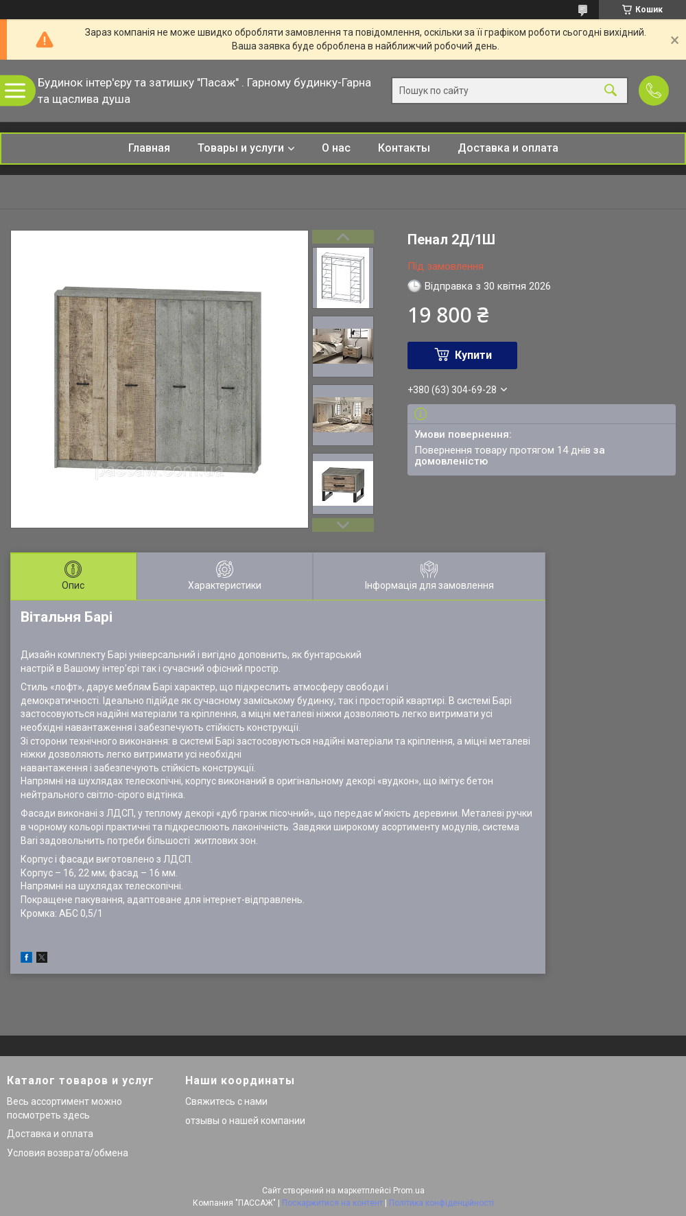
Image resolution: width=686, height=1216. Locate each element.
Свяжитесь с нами (226, 1101)
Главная (149, 147)
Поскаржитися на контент (332, 1203)
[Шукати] (610, 91)
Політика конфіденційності (441, 1203)
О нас (336, 147)
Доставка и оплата (508, 147)
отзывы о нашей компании (245, 1120)
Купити (473, 355)
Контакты (404, 147)
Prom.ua (409, 1190)
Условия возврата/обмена (67, 1152)
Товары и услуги (241, 147)
